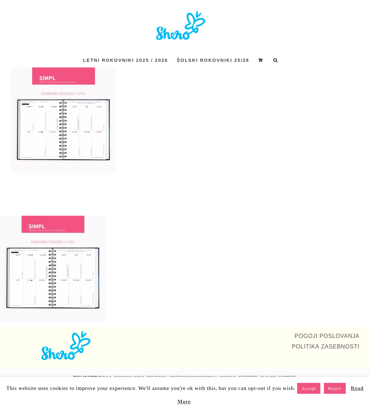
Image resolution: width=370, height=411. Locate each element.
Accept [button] (308, 388)
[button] (275, 60)
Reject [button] (334, 388)
